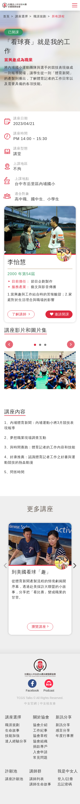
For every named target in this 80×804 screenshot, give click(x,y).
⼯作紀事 (40, 730)
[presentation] (9, 344)
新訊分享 (64, 717)
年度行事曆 (65, 735)
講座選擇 (13, 717)
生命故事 (12, 730)
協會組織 (40, 741)
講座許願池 (14, 779)
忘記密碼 (65, 784)
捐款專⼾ (40, 746)
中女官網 (30, 703)
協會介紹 (40, 725)
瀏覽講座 (39, 626)
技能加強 (12, 735)
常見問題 (40, 757)
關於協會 (41, 717)
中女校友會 (48, 703)
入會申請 (40, 752)
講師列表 (36, 779)
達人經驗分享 (16, 741)
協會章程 (40, 735)
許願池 (11, 771)
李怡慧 (16, 262)
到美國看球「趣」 (31, 572)
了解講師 (20, 314)
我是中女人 (68, 771)
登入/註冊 (65, 779)
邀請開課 (62, 314)
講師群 (35, 771)
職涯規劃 (12, 725)
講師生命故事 (40, 784)
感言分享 (63, 730)
